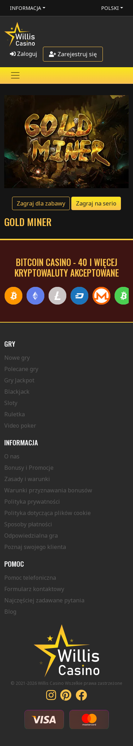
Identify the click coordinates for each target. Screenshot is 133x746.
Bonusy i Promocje (29, 468)
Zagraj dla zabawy (41, 203)
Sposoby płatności (28, 524)
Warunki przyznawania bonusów (48, 490)
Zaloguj (23, 54)
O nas (12, 456)
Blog (10, 611)
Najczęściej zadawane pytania (44, 600)
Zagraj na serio (96, 203)
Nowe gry (17, 358)
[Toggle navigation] (15, 75)
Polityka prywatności (32, 501)
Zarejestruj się (73, 54)
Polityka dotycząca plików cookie (47, 513)
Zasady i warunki (27, 479)
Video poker (20, 425)
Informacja (25, 8)
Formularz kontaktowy (34, 589)
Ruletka (14, 414)
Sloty (10, 403)
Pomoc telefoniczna (30, 578)
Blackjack (16, 391)
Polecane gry (21, 369)
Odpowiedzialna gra (31, 535)
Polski (110, 8)
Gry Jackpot (19, 380)
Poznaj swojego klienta (35, 547)
